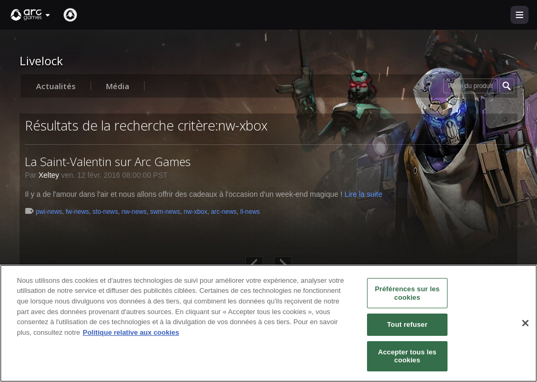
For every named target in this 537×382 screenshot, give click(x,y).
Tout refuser (407, 324)
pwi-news (48, 211)
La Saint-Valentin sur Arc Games (108, 161)
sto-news (105, 211)
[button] (30, 14)
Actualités (56, 86)
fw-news (77, 211)
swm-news (165, 211)
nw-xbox (196, 211)
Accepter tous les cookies (407, 356)
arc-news (224, 211)
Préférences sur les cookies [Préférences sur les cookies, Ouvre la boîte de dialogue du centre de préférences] (407, 293)
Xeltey (49, 175)
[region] (268, 323)
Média (117, 86)
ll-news (250, 211)
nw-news (133, 211)
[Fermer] (525, 323)
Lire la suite (363, 194)
